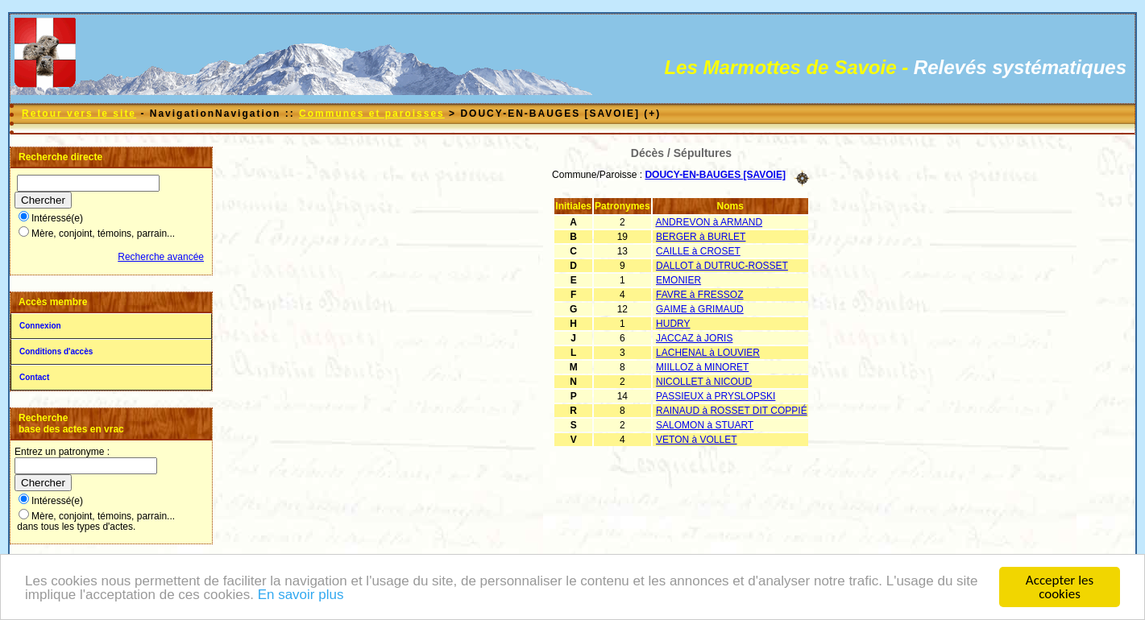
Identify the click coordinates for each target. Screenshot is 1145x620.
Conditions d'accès (56, 351)
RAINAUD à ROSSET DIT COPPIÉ (731, 410)
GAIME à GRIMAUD (700, 309)
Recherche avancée (161, 256)
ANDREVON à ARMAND (708, 222)
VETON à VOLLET (696, 439)
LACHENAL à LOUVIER (708, 352)
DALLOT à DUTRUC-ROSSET (722, 265)
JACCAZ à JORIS (694, 338)
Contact (34, 377)
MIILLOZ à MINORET (702, 367)
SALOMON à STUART (704, 425)
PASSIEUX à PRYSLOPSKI (715, 396)
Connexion (40, 325)
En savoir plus (301, 595)
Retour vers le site (79, 113)
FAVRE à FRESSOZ (699, 294)
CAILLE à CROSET (698, 251)
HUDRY (673, 323)
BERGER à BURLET (700, 236)
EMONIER (678, 280)
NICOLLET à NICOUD (704, 381)
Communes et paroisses (372, 113)
